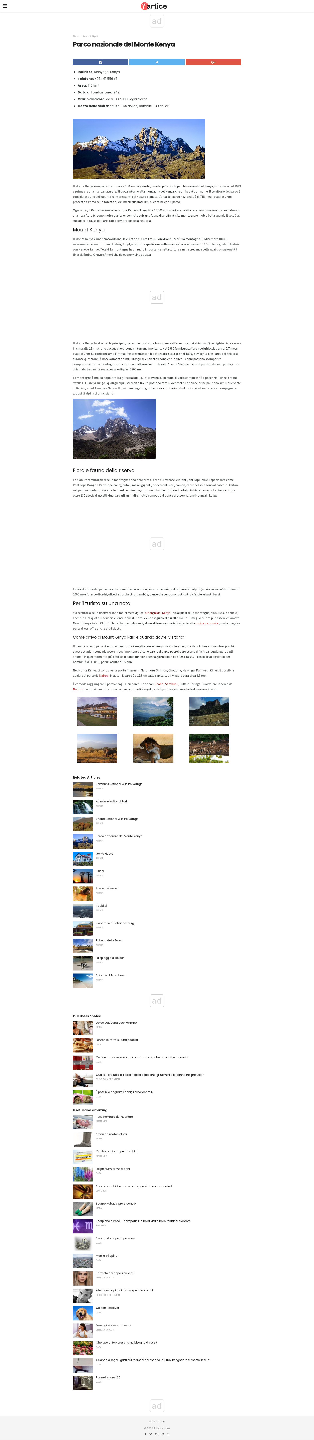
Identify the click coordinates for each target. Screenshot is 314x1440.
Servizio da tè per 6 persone (115, 1238)
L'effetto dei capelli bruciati (115, 1273)
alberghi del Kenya (157, 613)
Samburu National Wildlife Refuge (119, 784)
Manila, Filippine (106, 1256)
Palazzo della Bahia (109, 940)
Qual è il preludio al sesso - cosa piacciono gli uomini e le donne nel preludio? (150, 1075)
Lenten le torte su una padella (117, 1040)
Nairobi (104, 675)
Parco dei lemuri (107, 888)
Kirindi (100, 871)
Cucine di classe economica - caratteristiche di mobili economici (142, 1057)
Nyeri (95, 36)
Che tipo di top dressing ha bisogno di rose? (126, 1343)
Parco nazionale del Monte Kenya (119, 836)
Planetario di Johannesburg (115, 923)
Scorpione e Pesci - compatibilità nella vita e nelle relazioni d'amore (143, 1221)
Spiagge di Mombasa (110, 975)
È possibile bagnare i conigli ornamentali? (124, 1092)
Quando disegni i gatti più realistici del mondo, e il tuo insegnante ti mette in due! (153, 1360)
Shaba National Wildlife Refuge (117, 819)
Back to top (157, 1421)
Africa (76, 36)
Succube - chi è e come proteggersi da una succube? (134, 1186)
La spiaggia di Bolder (110, 958)
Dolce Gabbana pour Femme (116, 1023)
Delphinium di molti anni (113, 1169)
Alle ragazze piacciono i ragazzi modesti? (124, 1290)
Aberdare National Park (112, 801)
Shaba (159, 684)
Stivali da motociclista (111, 1134)
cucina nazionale (206, 623)
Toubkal (101, 906)
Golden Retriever (107, 1308)
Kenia (86, 36)
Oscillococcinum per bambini (116, 1151)
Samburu (171, 684)
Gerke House (105, 854)
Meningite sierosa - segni (113, 1325)
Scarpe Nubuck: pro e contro (116, 1204)
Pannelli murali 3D (108, 1377)
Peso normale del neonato (114, 1117)
